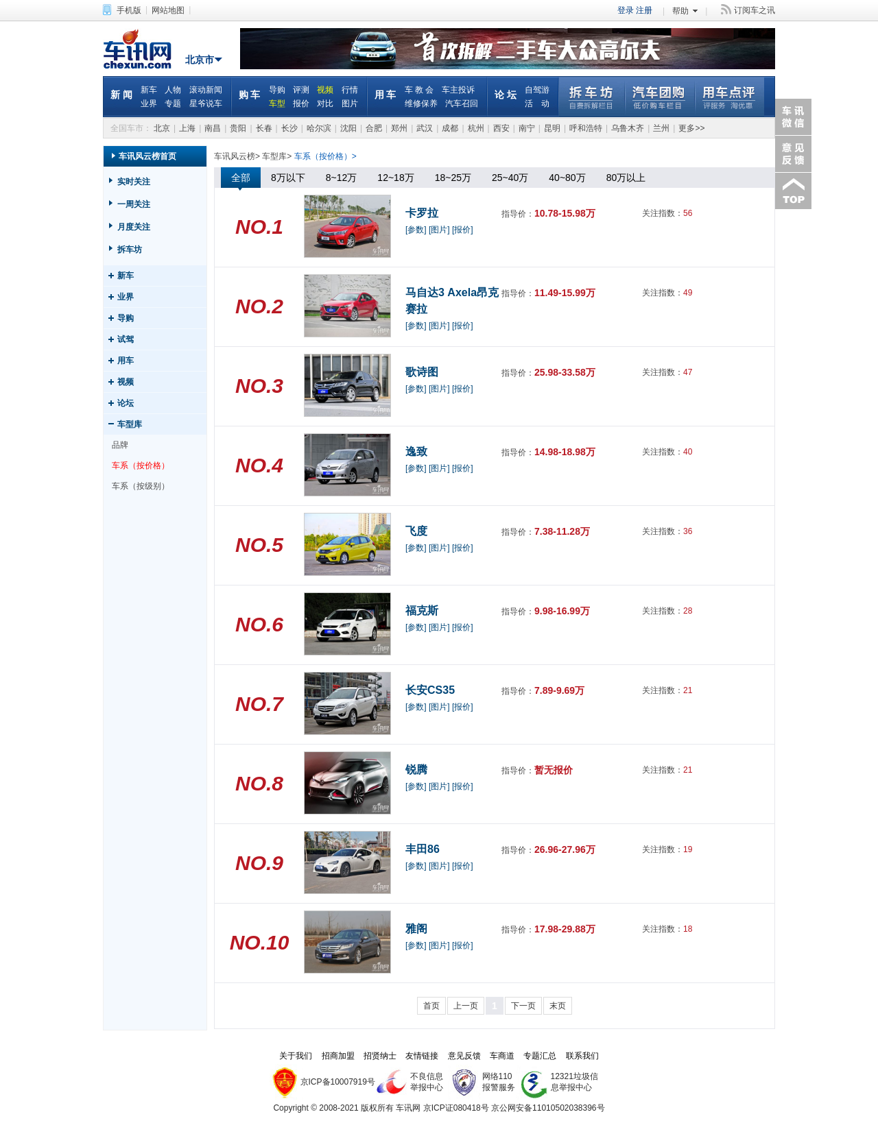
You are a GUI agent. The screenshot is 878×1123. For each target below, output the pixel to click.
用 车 (385, 95)
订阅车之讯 (754, 10)
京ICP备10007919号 (337, 1082)
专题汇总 (539, 1056)
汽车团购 (659, 97)
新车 (149, 90)
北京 (162, 128)
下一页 (523, 1006)
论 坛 (506, 95)
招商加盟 (338, 1056)
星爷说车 (205, 103)
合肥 (374, 128)
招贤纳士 (380, 1056)
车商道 (502, 1056)
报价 (301, 103)
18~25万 (453, 177)
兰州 (661, 128)
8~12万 (341, 177)
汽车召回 (461, 103)
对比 (325, 103)
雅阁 (416, 928)
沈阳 (348, 128)
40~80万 (567, 177)
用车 (125, 360)
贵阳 (238, 128)
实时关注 (133, 181)
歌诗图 (421, 372)
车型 (277, 103)
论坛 (125, 403)
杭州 (476, 128)
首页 (431, 1006)
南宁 (527, 128)
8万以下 (288, 177)
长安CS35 (430, 690)
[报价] (462, 229)
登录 (625, 10)
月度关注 (133, 227)
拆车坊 (591, 97)
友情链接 (421, 1056)
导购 (277, 90)
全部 (240, 177)
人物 (173, 90)
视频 (325, 90)
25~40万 (510, 177)
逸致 (416, 451)
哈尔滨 (319, 128)
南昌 (212, 128)
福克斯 (421, 610)
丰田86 (422, 849)
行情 (350, 90)
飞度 (416, 531)
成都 (450, 128)
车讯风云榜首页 (147, 156)
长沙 (289, 128)
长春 (264, 128)
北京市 (199, 59)
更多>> (691, 128)
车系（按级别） (140, 486)
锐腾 (416, 769)
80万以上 (626, 177)
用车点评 (729, 97)
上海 (187, 128)
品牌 (120, 445)
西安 (501, 128)
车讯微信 (791, 117)
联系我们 (582, 1056)
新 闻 (121, 95)
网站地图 (168, 10)
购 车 (250, 95)
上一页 (465, 1006)
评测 (301, 90)
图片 (350, 103)
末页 (557, 1006)
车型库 (129, 424)
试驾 (125, 339)
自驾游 (537, 90)
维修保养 (421, 103)
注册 (644, 10)
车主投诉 (458, 90)
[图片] (439, 229)
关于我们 (295, 1056)
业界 (149, 103)
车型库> (277, 156)
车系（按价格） (140, 465)
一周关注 (133, 204)
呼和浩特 (585, 128)
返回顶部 (791, 191)
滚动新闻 (205, 90)
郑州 (399, 128)
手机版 (129, 10)
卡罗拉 (421, 213)
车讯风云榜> (237, 156)
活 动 (537, 103)
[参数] (416, 229)
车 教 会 (419, 90)
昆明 (552, 128)
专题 (173, 103)
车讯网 (140, 48)
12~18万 (395, 177)
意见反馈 (791, 154)
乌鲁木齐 (627, 128)
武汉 (424, 128)
